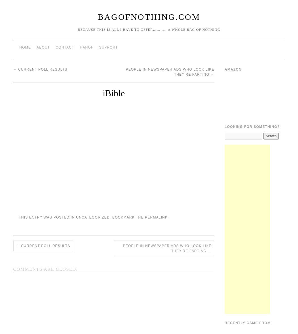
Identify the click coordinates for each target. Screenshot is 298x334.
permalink (156, 217)
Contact (65, 47)
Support (108, 47)
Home (25, 47)
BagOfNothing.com (149, 16)
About (43, 47)
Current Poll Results (40, 69)
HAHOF (86, 47)
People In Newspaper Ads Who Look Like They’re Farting (167, 248)
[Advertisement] (247, 229)
